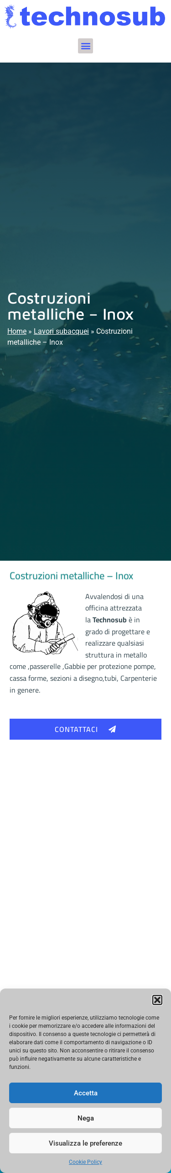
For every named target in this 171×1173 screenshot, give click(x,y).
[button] (157, 1000)
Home (16, 331)
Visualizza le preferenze (85, 1143)
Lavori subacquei (61, 331)
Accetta (86, 1093)
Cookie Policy (85, 1162)
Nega (86, 1118)
